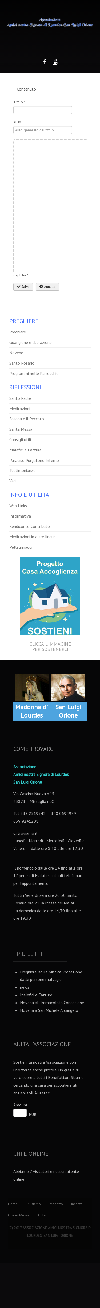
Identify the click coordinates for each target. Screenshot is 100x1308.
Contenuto (26, 89)
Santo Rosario (21, 363)
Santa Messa (20, 429)
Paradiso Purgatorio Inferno (34, 460)
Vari (12, 480)
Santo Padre (20, 398)
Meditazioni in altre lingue (32, 536)
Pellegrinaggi (20, 547)
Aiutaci (43, 1215)
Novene (16, 352)
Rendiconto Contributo (29, 526)
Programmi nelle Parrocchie (33, 373)
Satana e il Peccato (26, 418)
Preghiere (17, 332)
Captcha (20, 275)
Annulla (47, 286)
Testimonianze (22, 470)
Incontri (77, 1203)
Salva (23, 286)
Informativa (20, 516)
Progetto (56, 1203)
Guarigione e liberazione (30, 342)
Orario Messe (19, 1215)
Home (13, 1203)
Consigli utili (20, 439)
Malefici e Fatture (25, 450)
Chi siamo (33, 1203)
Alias (17, 122)
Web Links (18, 505)
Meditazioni (19, 408)
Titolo (19, 102)
